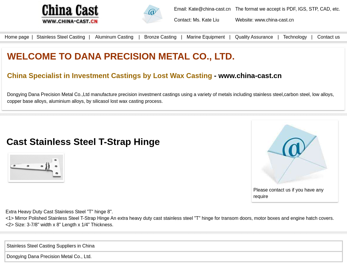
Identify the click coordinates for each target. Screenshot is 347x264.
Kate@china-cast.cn (210, 8)
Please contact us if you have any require (295, 191)
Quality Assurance (254, 36)
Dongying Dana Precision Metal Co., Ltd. (49, 256)
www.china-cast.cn (274, 19)
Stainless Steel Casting (60, 36)
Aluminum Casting (114, 36)
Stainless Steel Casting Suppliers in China (51, 245)
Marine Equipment (206, 36)
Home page (17, 36)
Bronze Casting (160, 36)
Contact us (328, 36)
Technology (295, 36)
